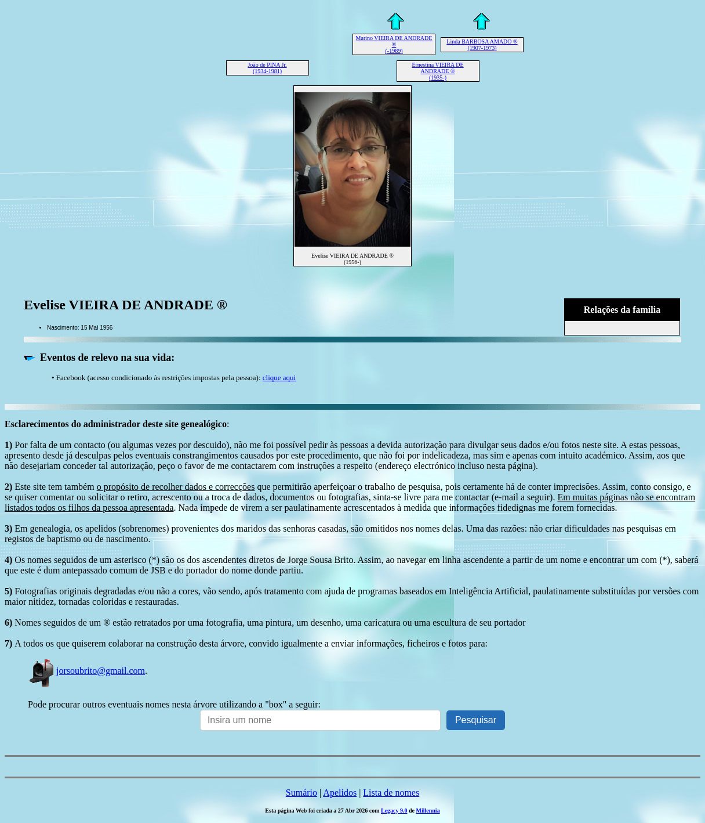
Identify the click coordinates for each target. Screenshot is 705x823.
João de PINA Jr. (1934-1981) (267, 68)
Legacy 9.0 (394, 810)
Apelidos (340, 792)
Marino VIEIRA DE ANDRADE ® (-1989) (394, 44)
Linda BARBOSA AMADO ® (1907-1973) (481, 44)
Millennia (428, 810)
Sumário (301, 792)
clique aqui (279, 377)
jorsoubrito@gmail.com (86, 671)
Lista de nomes (391, 792)
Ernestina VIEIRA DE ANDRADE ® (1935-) (437, 71)
